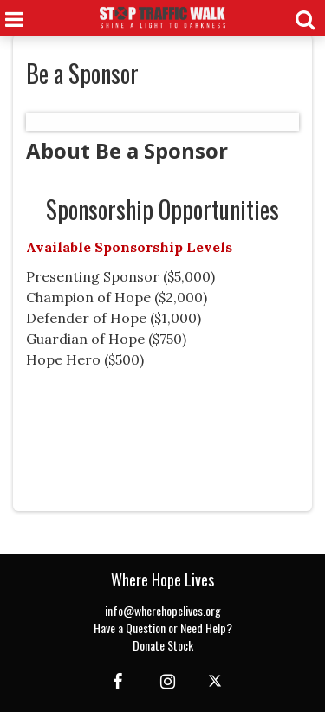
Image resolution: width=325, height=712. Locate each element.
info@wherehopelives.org (163, 610)
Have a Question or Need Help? (163, 627)
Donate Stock (163, 645)
